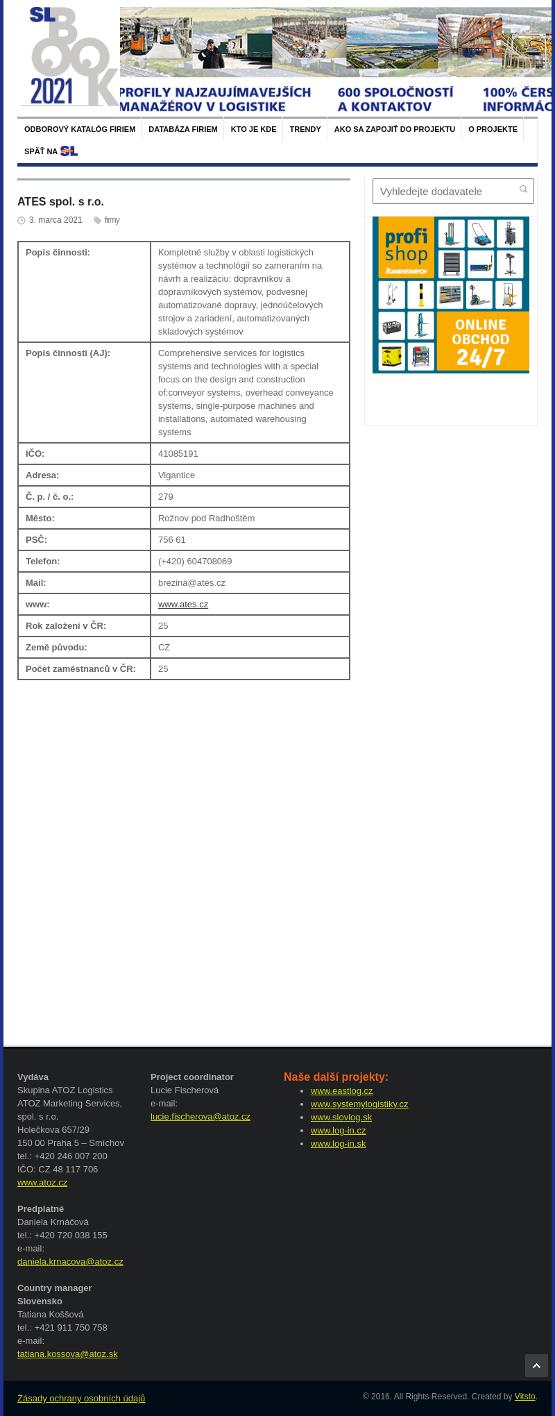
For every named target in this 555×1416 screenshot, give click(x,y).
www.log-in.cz (338, 1130)
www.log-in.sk (338, 1143)
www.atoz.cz (42, 1182)
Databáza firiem (182, 129)
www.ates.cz (183, 604)
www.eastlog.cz (342, 1091)
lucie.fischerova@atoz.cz (200, 1116)
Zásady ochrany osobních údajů (81, 1398)
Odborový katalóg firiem (79, 129)
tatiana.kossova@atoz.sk (67, 1354)
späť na (41, 151)
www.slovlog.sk (341, 1117)
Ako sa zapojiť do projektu (394, 129)
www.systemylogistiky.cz (360, 1104)
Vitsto (525, 1396)
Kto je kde (254, 129)
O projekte (493, 129)
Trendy (305, 129)
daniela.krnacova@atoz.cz (70, 1261)
